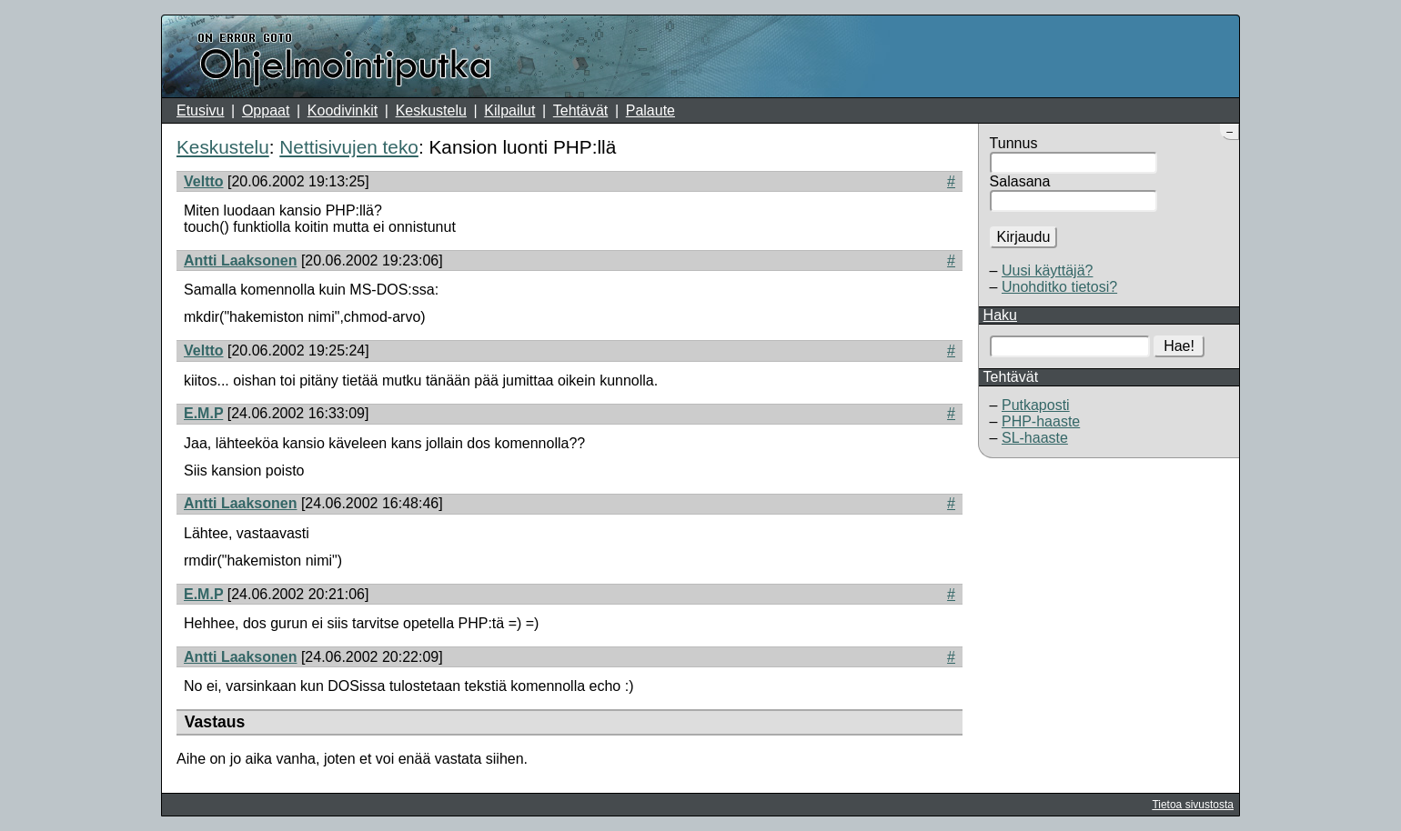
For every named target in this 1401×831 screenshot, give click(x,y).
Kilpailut (509, 110)
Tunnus (1014, 143)
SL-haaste (1035, 438)
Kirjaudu (1024, 237)
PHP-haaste (1041, 421)
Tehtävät (580, 110)
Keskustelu (431, 110)
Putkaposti (1036, 405)
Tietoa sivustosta (1193, 804)
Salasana (1020, 181)
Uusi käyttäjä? (1048, 270)
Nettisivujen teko (348, 146)
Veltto (204, 181)
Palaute (650, 110)
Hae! (1179, 346)
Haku (1000, 315)
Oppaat (265, 110)
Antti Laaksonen (240, 260)
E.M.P (203, 413)
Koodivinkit (342, 110)
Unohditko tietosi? (1059, 287)
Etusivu (200, 110)
